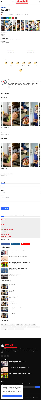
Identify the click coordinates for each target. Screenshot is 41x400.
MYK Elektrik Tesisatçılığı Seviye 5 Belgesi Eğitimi (18, 256)
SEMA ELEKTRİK (10, 52)
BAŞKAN (2, 224)
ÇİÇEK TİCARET (4, 138)
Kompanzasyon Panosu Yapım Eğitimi (16, 274)
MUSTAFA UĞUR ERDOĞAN (14, 296)
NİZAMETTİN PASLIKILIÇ (13, 313)
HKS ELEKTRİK (4, 97)
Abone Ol (38, 386)
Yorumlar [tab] (3, 182)
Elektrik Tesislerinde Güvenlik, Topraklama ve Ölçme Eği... (19, 262)
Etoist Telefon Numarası (19, 329)
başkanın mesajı (27, 324)
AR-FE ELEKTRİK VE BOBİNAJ (7, 173)
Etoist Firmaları (11, 329)
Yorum (2, 195)
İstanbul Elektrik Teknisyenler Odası (33, 326)
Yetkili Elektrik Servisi (13, 326)
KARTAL (13, 324)
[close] (22, 385)
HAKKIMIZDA (3, 221)
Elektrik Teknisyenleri (22, 326)
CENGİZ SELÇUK (12, 284)
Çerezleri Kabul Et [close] (12, 395)
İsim (1, 185)
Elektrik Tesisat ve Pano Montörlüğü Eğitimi (17, 250)
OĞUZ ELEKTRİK (4, 168)
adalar (9, 324)
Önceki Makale (10, 50)
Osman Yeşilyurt (4, 329)
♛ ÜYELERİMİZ (7, 5)
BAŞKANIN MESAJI (4, 226)
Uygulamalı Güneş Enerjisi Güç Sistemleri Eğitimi (18, 268)
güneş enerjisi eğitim (4, 326)
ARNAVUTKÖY (3, 324)
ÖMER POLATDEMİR (5, 127)
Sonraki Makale (30, 50)
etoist (9, 257)
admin (2, 98)
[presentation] (9, 204)
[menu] (1, 2)
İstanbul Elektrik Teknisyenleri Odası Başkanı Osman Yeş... (20, 307)
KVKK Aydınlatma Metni (27, 397)
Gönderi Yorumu (5, 208)
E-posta (2, 190)
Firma (9, 79)
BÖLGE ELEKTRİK (30, 52)
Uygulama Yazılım (36, 397)
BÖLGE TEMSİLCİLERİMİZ (6, 231)
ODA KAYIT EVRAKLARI (5, 234)
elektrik (17, 324)
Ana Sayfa (2, 5)
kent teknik (33, 324)
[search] (39, 2)
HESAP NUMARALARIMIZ (6, 236)
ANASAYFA (3, 219)
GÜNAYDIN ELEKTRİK (5, 132)
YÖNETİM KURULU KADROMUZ (7, 229)
